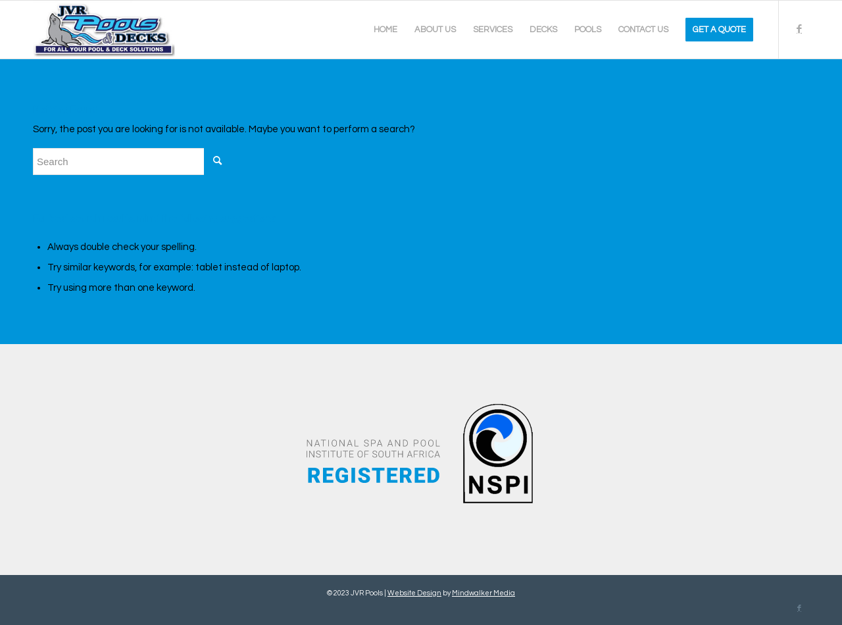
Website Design (414, 593)
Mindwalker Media (483, 593)
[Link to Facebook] (799, 29)
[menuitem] (385, 30)
